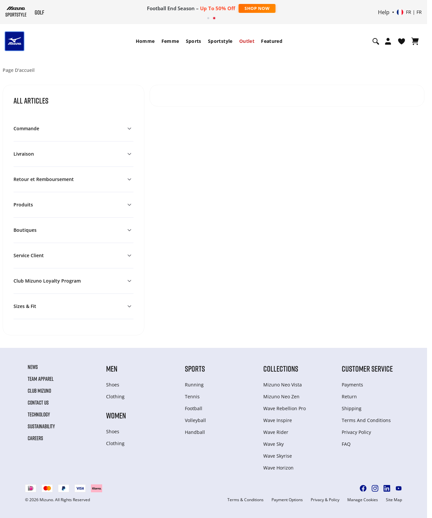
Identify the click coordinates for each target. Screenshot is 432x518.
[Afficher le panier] (415, 41)
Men (111, 368)
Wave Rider (275, 432)
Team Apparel (41, 379)
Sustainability (41, 426)
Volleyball (195, 420)
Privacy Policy (356, 432)
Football (193, 408)
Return (349, 396)
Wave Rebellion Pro (284, 408)
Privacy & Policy (325, 500)
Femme (170, 41)
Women (116, 415)
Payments (352, 384)
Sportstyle (220, 41)
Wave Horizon (278, 468)
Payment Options (287, 500)
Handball (195, 432)
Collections (280, 368)
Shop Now (257, 8)
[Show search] (375, 41)
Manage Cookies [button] (362, 500)
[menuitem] (145, 41)
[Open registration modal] (388, 41)
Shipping (351, 408)
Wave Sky (273, 444)
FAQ (346, 444)
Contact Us (38, 402)
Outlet (246, 41)
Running (194, 384)
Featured (271, 41)
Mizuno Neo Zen (281, 396)
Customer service (367, 368)
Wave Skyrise (277, 456)
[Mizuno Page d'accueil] (16, 11)
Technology (39, 414)
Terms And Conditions (366, 420)
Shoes (112, 384)
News (33, 367)
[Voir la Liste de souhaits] (401, 41)
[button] (73, 128)
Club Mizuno (39, 390)
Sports (193, 41)
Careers (35, 438)
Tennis (192, 396)
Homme (145, 41)
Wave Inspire (277, 420)
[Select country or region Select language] (409, 12)
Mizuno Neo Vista (282, 384)
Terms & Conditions (245, 500)
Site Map (394, 500)
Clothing (115, 396)
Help (383, 12)
